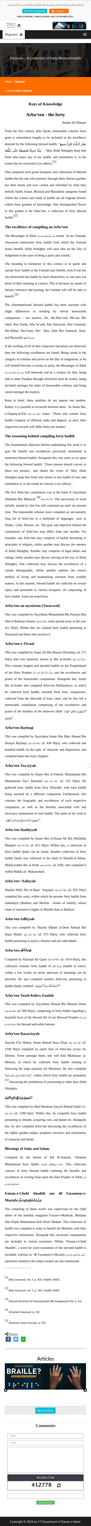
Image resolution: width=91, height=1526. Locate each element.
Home (8, 81)
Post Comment (45, 1502)
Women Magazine (35, 10)
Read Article (45, 1410)
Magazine (14, 34)
